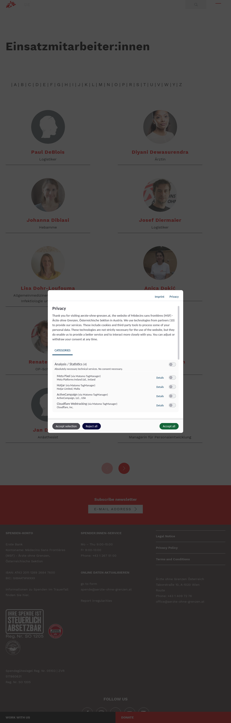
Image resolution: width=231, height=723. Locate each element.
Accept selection (66, 426)
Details (160, 377)
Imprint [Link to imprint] (159, 297)
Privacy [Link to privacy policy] (174, 297)
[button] (170, 364)
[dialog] (115, 361)
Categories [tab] (62, 350)
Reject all (91, 426)
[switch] (172, 364)
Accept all (169, 426)
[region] (116, 362)
